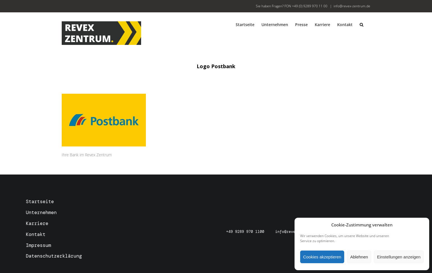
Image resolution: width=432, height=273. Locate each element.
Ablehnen (359, 256)
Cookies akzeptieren (322, 256)
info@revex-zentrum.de (352, 6)
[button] (361, 24)
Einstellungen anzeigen (398, 256)
